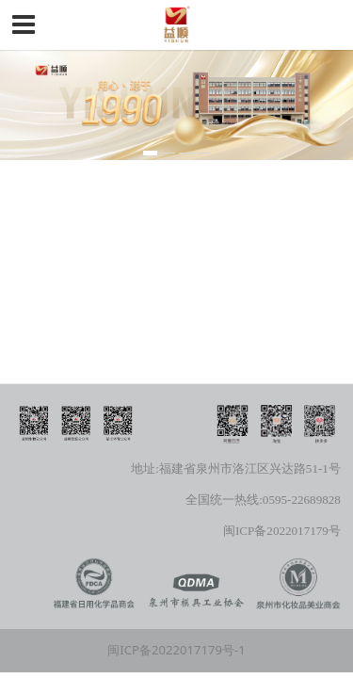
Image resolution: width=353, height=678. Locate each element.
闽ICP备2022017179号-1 (176, 649)
